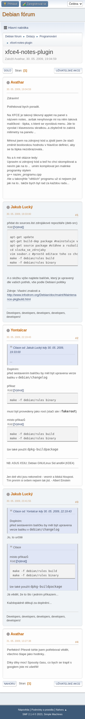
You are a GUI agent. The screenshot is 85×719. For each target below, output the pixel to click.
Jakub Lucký (22, 207)
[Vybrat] (18, 227)
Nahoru (9, 683)
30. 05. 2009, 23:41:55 (19, 501)
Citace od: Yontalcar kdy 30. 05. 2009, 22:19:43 (42, 511)
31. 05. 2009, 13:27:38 (19, 641)
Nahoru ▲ (61, 709)
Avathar (17, 82)
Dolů (7, 70)
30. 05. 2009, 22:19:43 (19, 337)
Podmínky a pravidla (43, 709)
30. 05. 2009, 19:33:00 (19, 214)
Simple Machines (53, 714)
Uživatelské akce (68, 70)
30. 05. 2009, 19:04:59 (19, 89)
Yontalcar (19, 330)
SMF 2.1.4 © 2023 (32, 714)
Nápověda (23, 709)
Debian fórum (18, 14)
